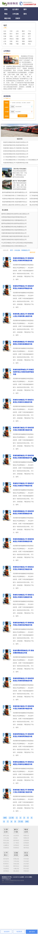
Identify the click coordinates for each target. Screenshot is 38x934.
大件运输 (15, 14)
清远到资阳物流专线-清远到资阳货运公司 (14, 230)
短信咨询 (6, 931)
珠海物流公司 (25, 250)
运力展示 (15, 9)
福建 (23, 39)
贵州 (17, 33)
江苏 (17, 36)
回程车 (17, 18)
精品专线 (7, 18)
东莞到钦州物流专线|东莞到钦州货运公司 (13, 217)
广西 (4, 44)
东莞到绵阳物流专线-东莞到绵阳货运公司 (14, 246)
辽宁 (29, 36)
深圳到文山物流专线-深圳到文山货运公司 (14, 205)
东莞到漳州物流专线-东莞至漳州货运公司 (15, 151)
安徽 (17, 39)
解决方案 (16, 831)
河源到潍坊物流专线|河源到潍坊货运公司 (13, 233)
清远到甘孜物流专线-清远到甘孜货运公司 (14, 239)
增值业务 (26, 831)
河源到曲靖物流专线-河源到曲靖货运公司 (14, 220)
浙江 (23, 36)
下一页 (21, 821)
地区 (5, 25)
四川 (11, 33)
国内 (25, 14)
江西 (29, 39)
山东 (4, 41)
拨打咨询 (32, 931)
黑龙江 (12, 39)
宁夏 (17, 44)
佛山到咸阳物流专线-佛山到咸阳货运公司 (14, 226)
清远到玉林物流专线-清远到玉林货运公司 (15, 142)
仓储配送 (6, 845)
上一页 (11, 817)
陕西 (29, 33)
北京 (4, 31)
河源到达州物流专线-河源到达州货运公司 (14, 198)
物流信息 (32, 252)
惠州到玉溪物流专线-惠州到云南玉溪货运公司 (15, 214)
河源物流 (6, 847)
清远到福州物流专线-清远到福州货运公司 (15, 145)
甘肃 (4, 36)
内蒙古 (30, 41)
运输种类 (16, 854)
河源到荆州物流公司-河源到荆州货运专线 (15, 162)
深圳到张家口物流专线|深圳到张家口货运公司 (15, 236)
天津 (11, 31)
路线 (5, 9)
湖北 (17, 41)
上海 (17, 31)
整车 (25, 9)
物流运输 (6, 843)
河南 (11, 41)
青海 (11, 36)
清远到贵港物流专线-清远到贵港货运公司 (15, 154)
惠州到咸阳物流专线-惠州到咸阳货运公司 (14, 192)
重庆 (23, 31)
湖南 (23, 41)
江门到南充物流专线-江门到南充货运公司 (14, 195)
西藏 (11, 44)
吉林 (4, 39)
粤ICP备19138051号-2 (8, 882)
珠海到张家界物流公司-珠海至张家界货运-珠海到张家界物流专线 (23, 372)
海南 (4, 33)
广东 (29, 31)
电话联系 (19, 931)
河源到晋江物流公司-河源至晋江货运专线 (15, 148)
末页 (27, 821)
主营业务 (6, 831)
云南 (23, 33)
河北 (29, 44)
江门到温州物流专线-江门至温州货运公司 (15, 157)
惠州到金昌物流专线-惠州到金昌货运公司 (14, 223)
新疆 (23, 44)
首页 (11, 250)
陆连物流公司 (5, 877)
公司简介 (6, 854)
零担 (5, 14)
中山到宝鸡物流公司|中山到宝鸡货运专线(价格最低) (17, 243)
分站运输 (17, 250)
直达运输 (26, 854)
